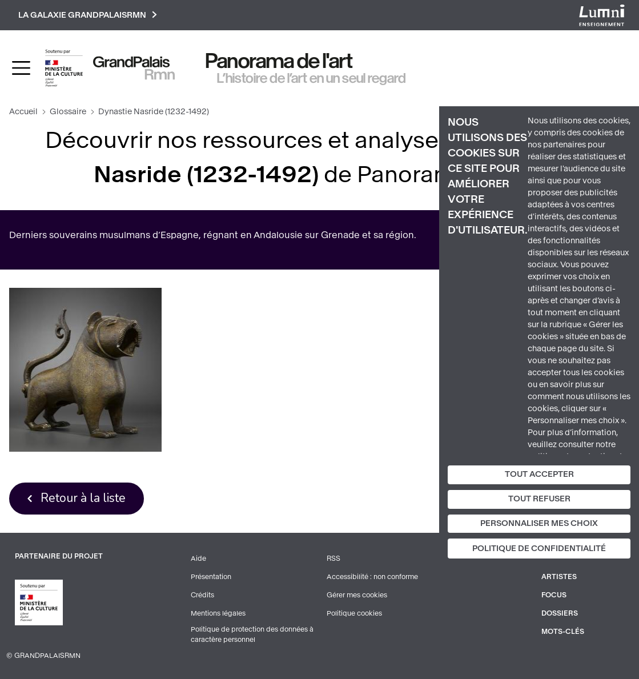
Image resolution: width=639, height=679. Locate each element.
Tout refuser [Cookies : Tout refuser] (539, 499)
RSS (333, 558)
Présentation (211, 576)
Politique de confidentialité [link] (539, 548)
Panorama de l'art (279, 61)
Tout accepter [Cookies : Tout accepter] (539, 474)
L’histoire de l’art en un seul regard (311, 78)
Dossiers (559, 613)
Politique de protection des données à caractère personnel (252, 634)
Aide (198, 558)
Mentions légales (218, 613)
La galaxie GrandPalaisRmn (87, 15)
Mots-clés (562, 631)
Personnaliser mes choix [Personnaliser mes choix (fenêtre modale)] (539, 523)
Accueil (23, 111)
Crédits (202, 595)
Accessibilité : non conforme (372, 576)
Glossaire (68, 111)
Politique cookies (354, 613)
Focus (553, 595)
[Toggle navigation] (21, 68)
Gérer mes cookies (357, 595)
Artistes (559, 576)
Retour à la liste (83, 498)
